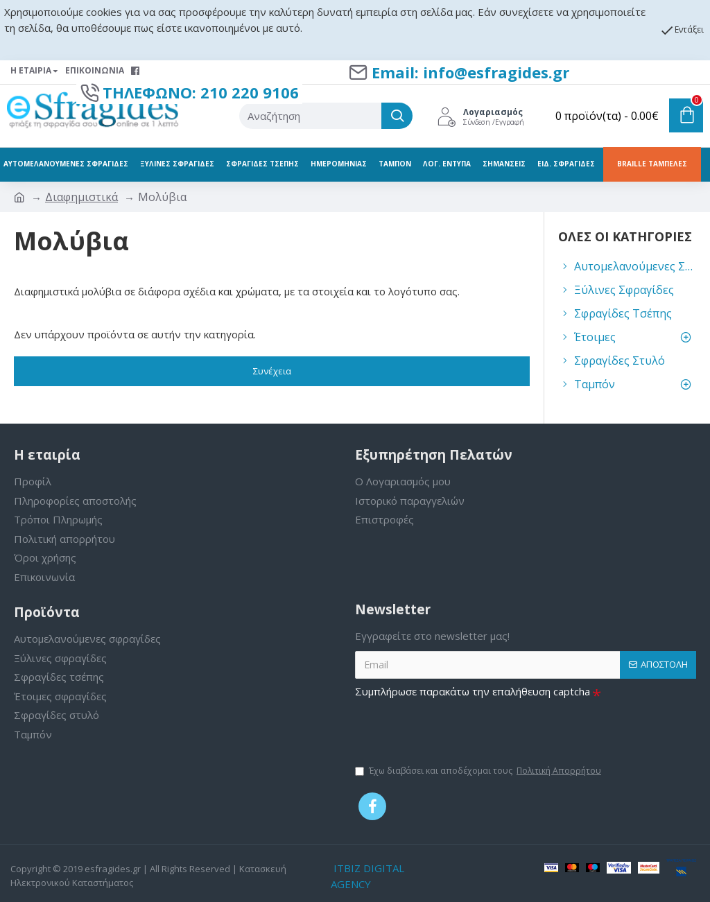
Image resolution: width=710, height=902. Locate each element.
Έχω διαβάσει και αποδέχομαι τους (479, 771)
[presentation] (460, 729)
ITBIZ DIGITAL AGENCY (367, 876)
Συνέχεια (272, 371)
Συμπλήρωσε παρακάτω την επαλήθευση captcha (472, 691)
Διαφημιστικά (81, 197)
